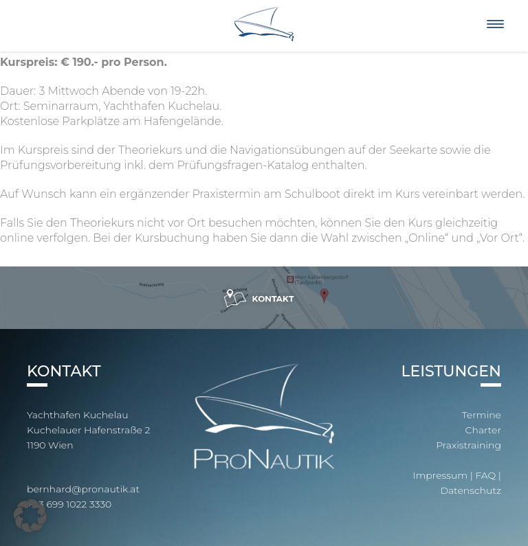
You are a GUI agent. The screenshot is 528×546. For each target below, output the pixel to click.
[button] (30, 516)
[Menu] (495, 25)
